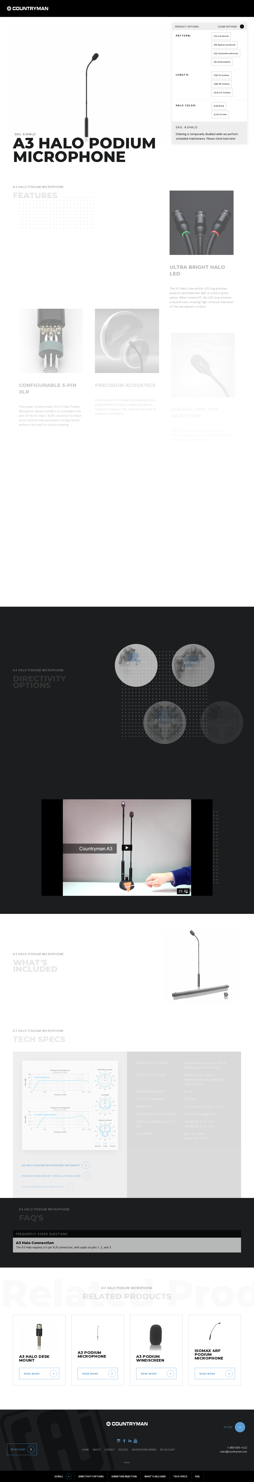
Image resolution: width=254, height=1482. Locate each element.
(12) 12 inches (221, 75)
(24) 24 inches (222, 92)
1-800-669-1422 (237, 1447)
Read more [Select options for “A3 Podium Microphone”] (90, 1374)
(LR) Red (219, 106)
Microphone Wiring (144, 1450)
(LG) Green (220, 114)
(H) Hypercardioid (224, 44)
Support (196, 11)
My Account (18, 1449)
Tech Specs (180, 1476)
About (140, 11)
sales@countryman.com (233, 1451)
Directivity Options (91, 1476)
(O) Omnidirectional (226, 53)
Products (158, 11)
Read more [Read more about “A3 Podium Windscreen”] (149, 1374)
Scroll (58, 1476)
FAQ (197, 1476)
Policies (123, 1450)
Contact (177, 11)
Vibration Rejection (124, 1476)
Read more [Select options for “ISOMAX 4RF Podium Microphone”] (207, 1374)
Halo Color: (190, 106)
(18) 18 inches (222, 84)
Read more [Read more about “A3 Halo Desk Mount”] (32, 1374)
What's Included (155, 1476)
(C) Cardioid (221, 36)
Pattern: (190, 36)
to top (228, 1427)
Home (125, 11)
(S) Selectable (222, 62)
